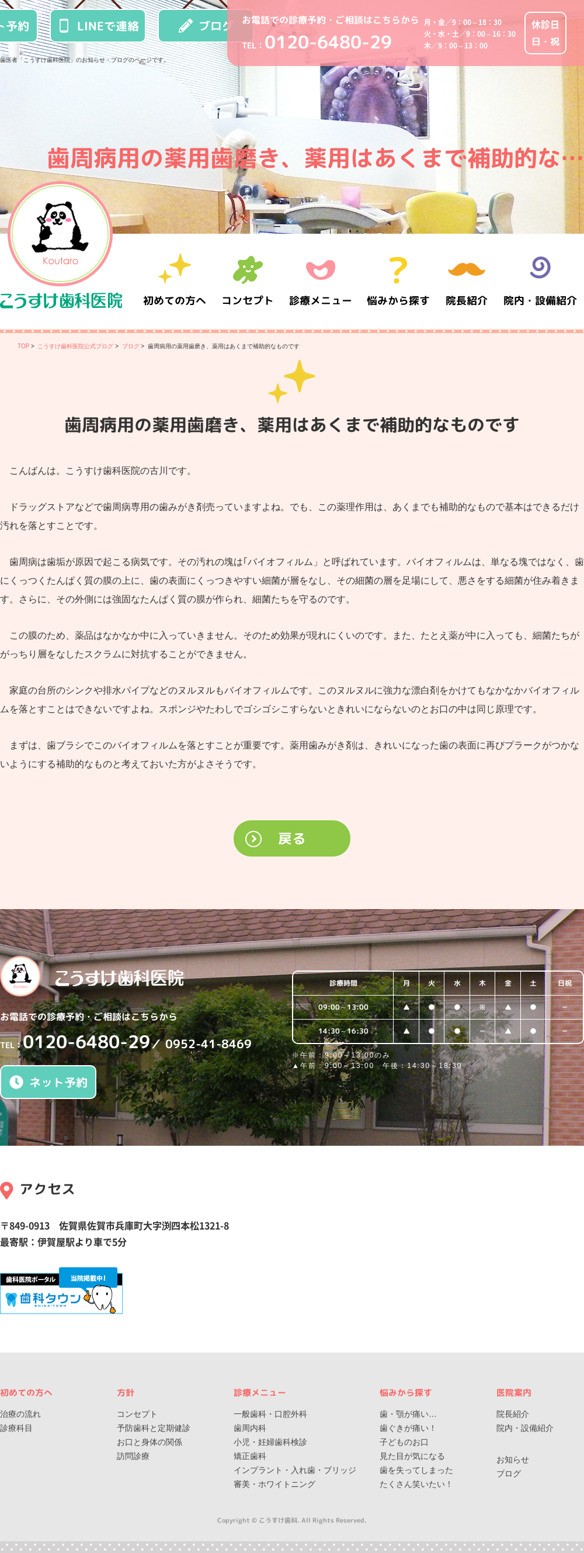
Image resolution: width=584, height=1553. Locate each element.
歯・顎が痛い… (408, 1414)
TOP (23, 346)
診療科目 (16, 1428)
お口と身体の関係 (149, 1442)
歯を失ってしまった (416, 1470)
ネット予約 (48, 1082)
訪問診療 (133, 1456)
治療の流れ (20, 1414)
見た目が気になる (412, 1456)
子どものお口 (404, 1442)
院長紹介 (467, 281)
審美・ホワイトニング (274, 1484)
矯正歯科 (250, 1456)
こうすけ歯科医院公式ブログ (75, 346)
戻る (292, 838)
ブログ (206, 26)
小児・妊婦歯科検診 (270, 1442)
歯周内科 (250, 1428)
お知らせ (512, 1459)
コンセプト (137, 1414)
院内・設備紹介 (540, 281)
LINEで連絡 (98, 26)
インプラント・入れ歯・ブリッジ (295, 1470)
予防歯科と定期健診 (153, 1428)
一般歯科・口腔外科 (270, 1414)
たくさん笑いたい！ (416, 1484)
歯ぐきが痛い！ (408, 1428)
